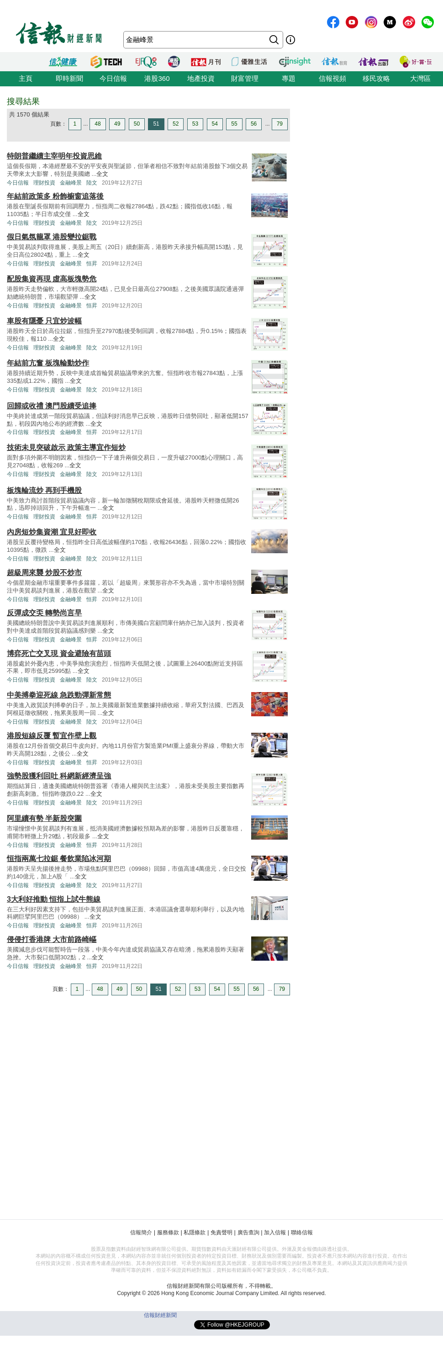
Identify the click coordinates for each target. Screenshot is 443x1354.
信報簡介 (141, 1232)
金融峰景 (71, 183)
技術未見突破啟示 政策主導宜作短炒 (66, 447)
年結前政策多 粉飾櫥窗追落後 (55, 196)
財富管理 (244, 78)
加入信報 (275, 1232)
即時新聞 (69, 78)
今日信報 (113, 78)
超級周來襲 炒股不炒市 (44, 573)
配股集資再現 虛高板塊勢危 (51, 279)
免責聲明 (221, 1232)
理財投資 (44, 183)
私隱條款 (195, 1232)
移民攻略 (376, 78)
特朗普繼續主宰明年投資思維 (54, 156)
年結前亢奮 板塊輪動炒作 (48, 363)
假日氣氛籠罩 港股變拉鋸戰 (51, 237)
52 (176, 124)
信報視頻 (332, 78)
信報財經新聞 (160, 1315)
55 (234, 124)
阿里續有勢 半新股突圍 (44, 818)
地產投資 (201, 78)
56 (254, 124)
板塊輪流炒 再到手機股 (44, 490)
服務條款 (168, 1232)
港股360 (156, 78)
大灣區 (420, 78)
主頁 (25, 78)
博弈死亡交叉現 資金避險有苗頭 (59, 653)
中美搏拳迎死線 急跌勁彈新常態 (59, 695)
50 (137, 124)
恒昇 (91, 263)
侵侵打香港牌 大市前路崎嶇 (51, 939)
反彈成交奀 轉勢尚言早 (44, 613)
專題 (288, 78)
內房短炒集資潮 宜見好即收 (51, 532)
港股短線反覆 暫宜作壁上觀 (51, 736)
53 (195, 124)
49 (117, 124)
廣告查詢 (248, 1232)
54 (215, 124)
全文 (102, 173)
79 (280, 124)
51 (156, 124)
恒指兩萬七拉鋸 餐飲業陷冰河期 (59, 858)
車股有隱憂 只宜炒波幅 (44, 321)
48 (97, 124)
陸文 (91, 183)
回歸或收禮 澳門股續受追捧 (51, 406)
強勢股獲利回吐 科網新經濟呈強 (59, 776)
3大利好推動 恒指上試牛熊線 (53, 899)
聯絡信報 (302, 1232)
